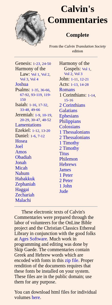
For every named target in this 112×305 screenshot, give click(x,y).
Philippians (70, 121)
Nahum (22, 173)
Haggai (22, 189)
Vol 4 (34, 79)
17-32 (42, 105)
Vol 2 (45, 74)
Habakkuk (25, 178)
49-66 (35, 109)
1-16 (32, 105)
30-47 (35, 120)
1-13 (74, 84)
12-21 (84, 79)
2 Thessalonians (74, 137)
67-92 (24, 94)
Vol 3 (24, 79)
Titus (64, 153)
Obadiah (23, 157)
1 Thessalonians (74, 132)
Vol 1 (35, 74)
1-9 (37, 115)
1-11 (74, 79)
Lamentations (28, 124)
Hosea (21, 141)
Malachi (23, 200)
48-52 (46, 120)
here (36, 297)
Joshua (21, 84)
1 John (65, 185)
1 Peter (66, 175)
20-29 (24, 120)
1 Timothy (69, 142)
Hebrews (67, 164)
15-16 (68, 100)
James (65, 169)
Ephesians (69, 115)
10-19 (46, 115)
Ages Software (33, 238)
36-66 (44, 90)
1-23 (36, 63)
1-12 (35, 130)
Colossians (69, 126)
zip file (71, 260)
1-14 (91, 95)
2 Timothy (69, 148)
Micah (21, 167)
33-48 (24, 109)
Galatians (68, 110)
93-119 (36, 94)
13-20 (45, 130)
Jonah (20, 162)
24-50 (46, 63)
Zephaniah (25, 184)
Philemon (68, 158)
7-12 (41, 136)
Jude (63, 191)
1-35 (35, 90)
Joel (19, 146)
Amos (21, 151)
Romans (67, 89)
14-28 (84, 84)
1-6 (33, 136)
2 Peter (66, 180)
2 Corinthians (72, 105)
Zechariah (24, 194)
